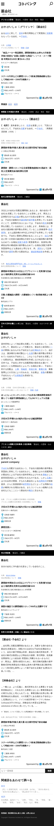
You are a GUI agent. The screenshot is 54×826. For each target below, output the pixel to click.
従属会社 (37, 350)
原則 (39, 248)
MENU (2, 4)
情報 (22, 48)
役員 (28, 125)
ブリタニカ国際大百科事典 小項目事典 (16, 444)
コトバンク (36, 4)
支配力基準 (22, 242)
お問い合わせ (30, 813)
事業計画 (43, 369)
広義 (49, 478)
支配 (23, 128)
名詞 (15, 104)
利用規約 (4, 813)
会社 (7, 33)
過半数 (32, 220)
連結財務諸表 (37, 252)
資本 (21, 33)
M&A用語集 (5, 553)
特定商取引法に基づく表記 (16, 813)
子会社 (24, 36)
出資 (31, 353)
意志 (45, 223)
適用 (11, 252)
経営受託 (27, 484)
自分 (10, 104)
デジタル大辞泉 (7, 20)
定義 (17, 217)
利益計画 (33, 369)
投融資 (24, 369)
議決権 (24, 220)
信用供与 (43, 481)
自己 (47, 236)
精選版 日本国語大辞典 (10, 112)
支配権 (50, 33)
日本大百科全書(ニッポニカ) (12, 323)
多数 (43, 372)
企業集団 (19, 375)
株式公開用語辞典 (8, 197)
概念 (31, 490)
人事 (17, 369)
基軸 (45, 475)
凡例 (27, 48)
